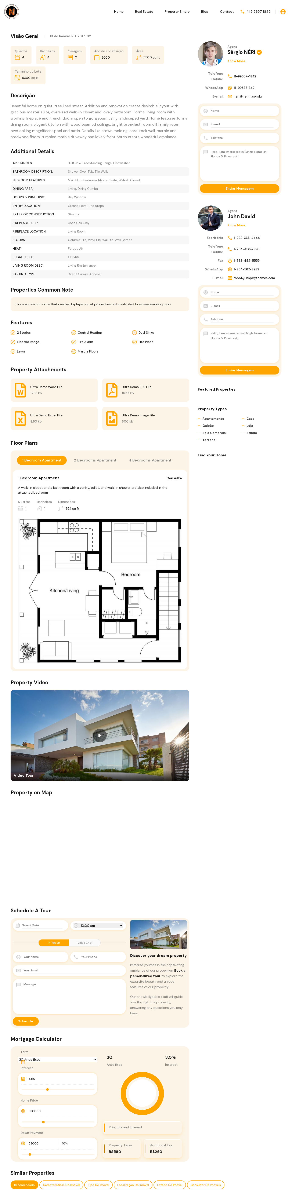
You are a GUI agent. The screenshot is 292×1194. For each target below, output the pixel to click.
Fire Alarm (85, 342)
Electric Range (28, 342)
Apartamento (213, 419)
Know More (236, 61)
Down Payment (32, 1133)
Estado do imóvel (169, 1185)
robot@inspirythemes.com (251, 278)
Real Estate (144, 11)
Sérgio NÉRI (241, 52)
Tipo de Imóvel (98, 1185)
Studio (251, 433)
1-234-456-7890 (243, 249)
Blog (204, 11)
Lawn (21, 351)
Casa (250, 419)
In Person (54, 943)
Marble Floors (88, 351)
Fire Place (145, 342)
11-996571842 (241, 87)
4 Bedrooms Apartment (150, 460)
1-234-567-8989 (243, 269)
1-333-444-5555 (243, 260)
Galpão (208, 426)
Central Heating (90, 333)
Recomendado (24, 1185)
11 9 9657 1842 (259, 11)
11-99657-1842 (241, 76)
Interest (27, 1068)
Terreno (209, 440)
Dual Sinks (146, 333)
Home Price (29, 1100)
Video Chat (84, 943)
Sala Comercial (214, 433)
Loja (249, 426)
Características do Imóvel (61, 1185)
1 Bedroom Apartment (42, 460)
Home (118, 11)
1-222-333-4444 (243, 237)
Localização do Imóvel (133, 1185)
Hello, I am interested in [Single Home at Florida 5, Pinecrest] (242, 163)
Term (24, 1052)
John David (241, 216)
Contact (227, 11)
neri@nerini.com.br (245, 96)
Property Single (177, 11)
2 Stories (24, 333)
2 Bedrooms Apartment (95, 460)
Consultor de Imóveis (206, 1185)
